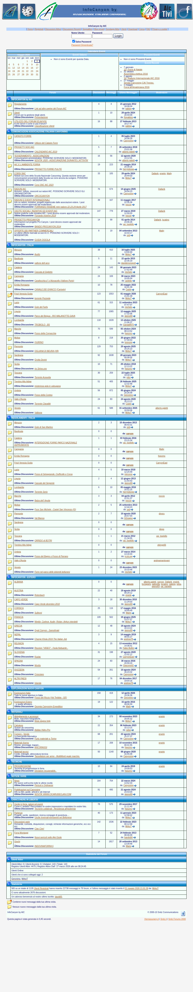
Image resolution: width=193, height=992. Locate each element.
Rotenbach (39, 595)
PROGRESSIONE (22, 766)
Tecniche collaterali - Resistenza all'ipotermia (55, 809)
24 (37, 71)
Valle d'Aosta (20, 399)
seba (179, 584)
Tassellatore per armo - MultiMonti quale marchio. (57, 756)
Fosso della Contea (43, 395)
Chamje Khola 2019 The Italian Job (51, 639)
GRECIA (18, 626)
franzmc (128, 333)
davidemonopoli (128, 263)
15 (27, 68)
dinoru (162, 513)
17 (37, 68)
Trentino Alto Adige (23, 381)
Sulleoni (38, 613)
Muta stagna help (42, 721)
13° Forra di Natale (133, 69)
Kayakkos (128, 117)
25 (9, 74)
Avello (37, 254)
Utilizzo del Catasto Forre (46, 143)
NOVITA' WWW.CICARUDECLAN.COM (53, 794)
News (16, 781)
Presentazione (41, 117)
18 (9, 71)
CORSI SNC (20, 173)
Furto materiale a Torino (45, 739)
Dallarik (155, 173)
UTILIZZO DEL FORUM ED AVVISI (30, 121)
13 (18, 68)
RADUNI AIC (20, 189)
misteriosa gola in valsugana (48, 386)
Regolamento (20, 104)
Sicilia (17, 364)
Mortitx (38, 665)
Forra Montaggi (21, 833)
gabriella (156, 584)
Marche (17, 329)
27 (18, 74)
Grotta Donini (41, 360)
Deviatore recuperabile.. (45, 771)
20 (18, 71)
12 (13, 68)
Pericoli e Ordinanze (44, 785)
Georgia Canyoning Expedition (49, 706)
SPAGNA (18, 661)
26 (13, 74)
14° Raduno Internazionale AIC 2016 (142, 78)
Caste (128, 289)
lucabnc (165, 220)
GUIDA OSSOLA (42, 240)
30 (32, 74)
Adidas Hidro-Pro (42, 730)
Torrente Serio (41, 492)
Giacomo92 (128, 665)
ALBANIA (18, 582)
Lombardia (19, 320)
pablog (128, 108)
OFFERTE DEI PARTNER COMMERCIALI (33, 231)
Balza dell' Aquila (42, 500)
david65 (58, 897)
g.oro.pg (128, 556)
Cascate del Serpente (44, 483)
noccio (128, 204)
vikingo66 (161, 545)
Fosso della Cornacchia (45, 333)
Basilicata (18, 258)
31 (37, 74)
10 (37, 64)
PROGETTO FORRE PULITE (48, 169)
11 (9, 68)
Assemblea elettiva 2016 (136, 74)
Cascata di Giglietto (43, 272)
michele (128, 272)
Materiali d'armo (21, 743)
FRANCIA (18, 617)
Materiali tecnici (21, 752)
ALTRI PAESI (20, 678)
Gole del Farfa (41, 307)
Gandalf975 (128, 325)
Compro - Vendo (21, 734)
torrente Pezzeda (42, 298)
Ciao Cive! (39, 829)
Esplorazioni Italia (22, 693)
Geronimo (128, 395)
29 (27, 74)
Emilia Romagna (21, 285)
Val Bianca (39, 518)
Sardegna (18, 355)
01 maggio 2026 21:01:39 (136, 888)
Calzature (18, 725)
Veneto (17, 408)
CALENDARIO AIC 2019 (46, 152)
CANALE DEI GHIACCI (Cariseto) (50, 289)
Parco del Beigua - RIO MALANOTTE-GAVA (55, 316)
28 (23, 74)
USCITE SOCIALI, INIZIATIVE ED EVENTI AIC (35, 211)
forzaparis (146, 584)
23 (32, 71)
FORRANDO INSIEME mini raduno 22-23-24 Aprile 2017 (61, 207)
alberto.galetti (128, 152)
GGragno (128, 518)
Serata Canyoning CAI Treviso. (139, 83)
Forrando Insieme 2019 (45, 215)
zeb (128, 235)
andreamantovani (162, 560)
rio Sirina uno (41, 369)
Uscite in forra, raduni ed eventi (28, 804)
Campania (19, 276)
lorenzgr (128, 342)
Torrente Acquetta (43, 377)
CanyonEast (161, 294)
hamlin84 (128, 837)
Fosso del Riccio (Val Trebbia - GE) (51, 697)
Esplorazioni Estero (23, 702)
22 (27, 71)
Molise (17, 338)
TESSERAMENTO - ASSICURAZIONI (31, 156)
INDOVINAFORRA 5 (44, 846)
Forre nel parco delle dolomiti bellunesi (52, 572)
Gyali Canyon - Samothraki (47, 630)
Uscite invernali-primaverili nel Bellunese (53, 817)
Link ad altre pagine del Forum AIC (50, 108)
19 (13, 71)
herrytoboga (128, 169)
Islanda (38, 683)
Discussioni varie (22, 822)
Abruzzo (18, 250)
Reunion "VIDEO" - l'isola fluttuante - (51, 648)
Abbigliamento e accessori (26, 716)
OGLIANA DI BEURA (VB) (47, 351)
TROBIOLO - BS (42, 325)
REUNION (19, 643)
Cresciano (39, 674)
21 (23, 71)
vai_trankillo (128, 224)
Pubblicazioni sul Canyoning (27, 790)
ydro (128, 377)
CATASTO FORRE (22, 136)
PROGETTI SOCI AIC (24, 147)
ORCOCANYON (42, 196)
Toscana (18, 373)
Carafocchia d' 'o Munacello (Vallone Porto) (54, 281)
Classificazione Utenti (44, 126)
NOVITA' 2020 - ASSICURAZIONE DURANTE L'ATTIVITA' (61, 160)
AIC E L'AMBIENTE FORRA (27, 164)
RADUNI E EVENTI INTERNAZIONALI (32, 200)
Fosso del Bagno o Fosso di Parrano (51, 556)
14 (23, 68)
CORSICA (19, 608)
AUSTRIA (18, 590)
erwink (163, 173)
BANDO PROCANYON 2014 (48, 226)
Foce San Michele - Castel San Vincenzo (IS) (55, 509)
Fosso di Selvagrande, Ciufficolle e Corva (53, 474)
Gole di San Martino (44, 427)
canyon (129, 433)
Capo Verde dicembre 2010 (47, 604)
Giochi (17, 841)
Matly (169, 173)
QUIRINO (39, 342)
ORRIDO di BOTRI (43, 540)
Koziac (38, 657)
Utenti (17, 113)
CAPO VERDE (21, 599)
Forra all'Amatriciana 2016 (136, 87)
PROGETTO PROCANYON (27, 220)
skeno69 (128, 316)
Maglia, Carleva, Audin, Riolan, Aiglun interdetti (56, 622)
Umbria (17, 390)
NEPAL (17, 634)
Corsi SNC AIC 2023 (44, 185)
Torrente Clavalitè (43, 404)
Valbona (38, 412)
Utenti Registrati (41, 888)
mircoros (128, 474)
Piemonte (18, 346)
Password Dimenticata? (82, 45)
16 (32, 68)
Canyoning (128, 141)
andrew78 (128, 639)
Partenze (18, 813)
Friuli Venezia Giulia (23, 294)
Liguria (17, 311)
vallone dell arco (42, 263)
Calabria (18, 267)
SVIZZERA (19, 670)
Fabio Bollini (128, 648)
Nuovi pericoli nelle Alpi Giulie (48, 837)
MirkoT (128, 178)
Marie (128, 613)
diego (161, 529)
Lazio (16, 302)
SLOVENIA (19, 652)
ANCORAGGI (41, 747)
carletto (128, 281)
